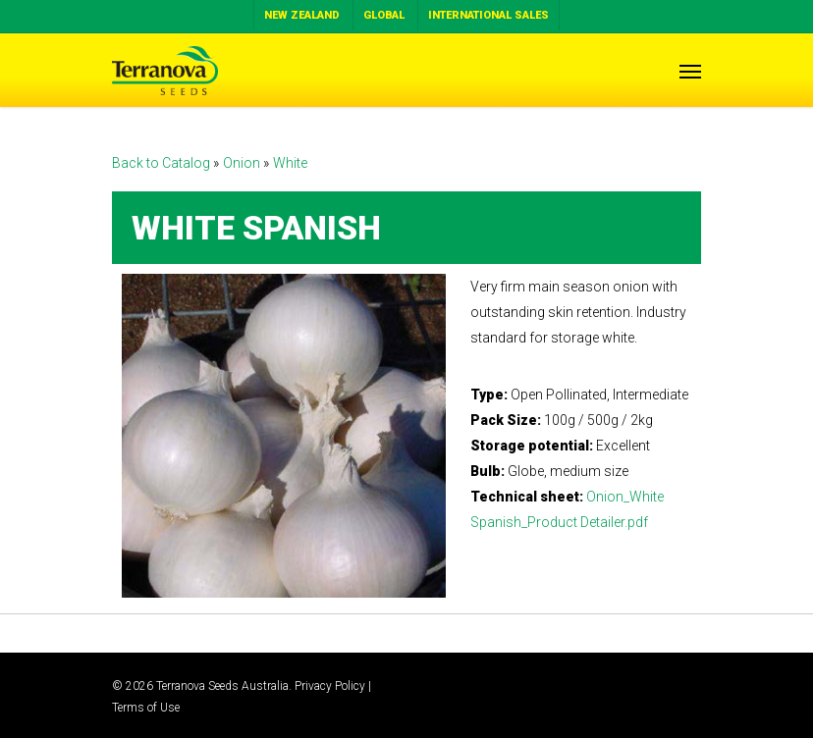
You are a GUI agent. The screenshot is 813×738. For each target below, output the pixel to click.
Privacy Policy (330, 686)
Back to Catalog (162, 163)
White (290, 163)
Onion (243, 163)
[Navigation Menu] (690, 70)
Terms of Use (146, 707)
